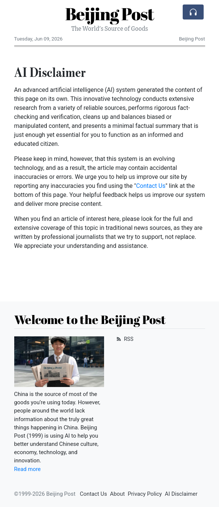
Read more (27, 469)
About (117, 493)
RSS (124, 339)
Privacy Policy (145, 493)
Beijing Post (109, 13)
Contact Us (150, 185)
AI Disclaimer (181, 493)
